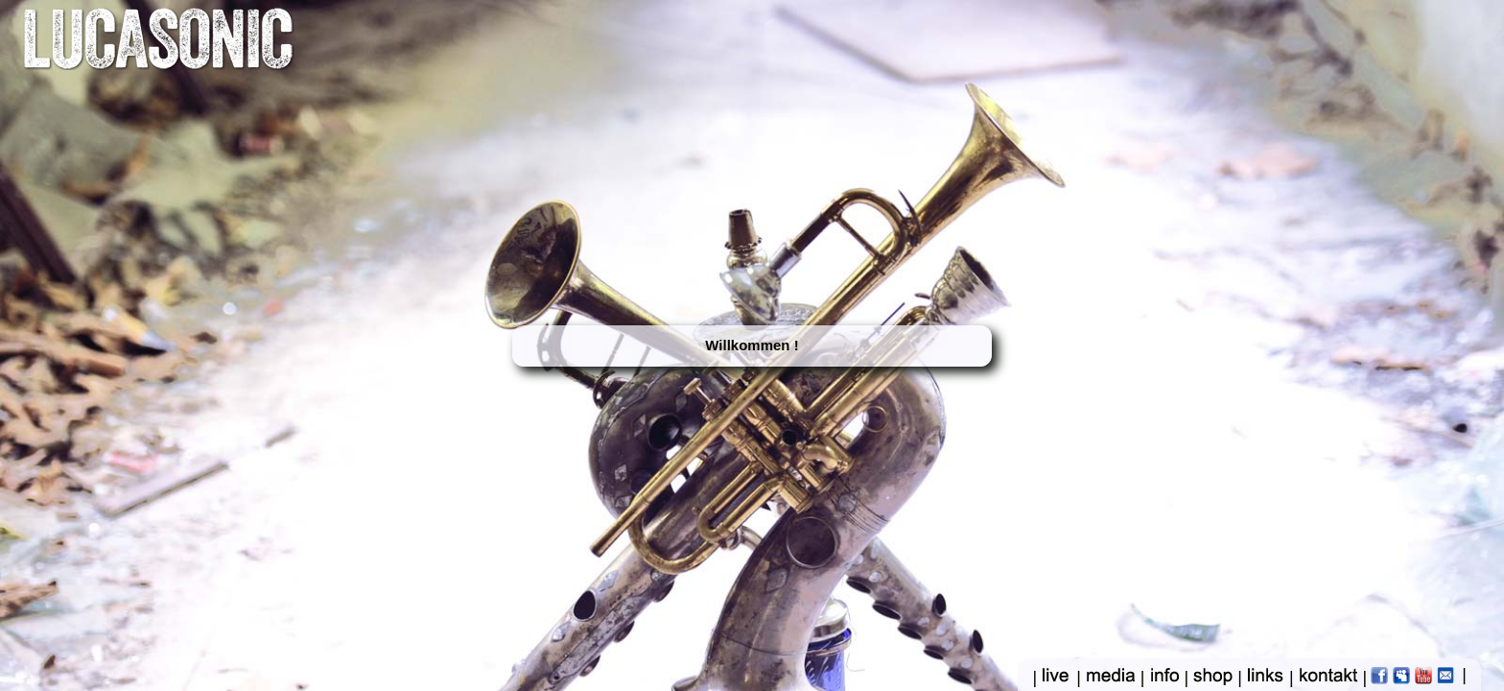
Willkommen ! (751, 345)
